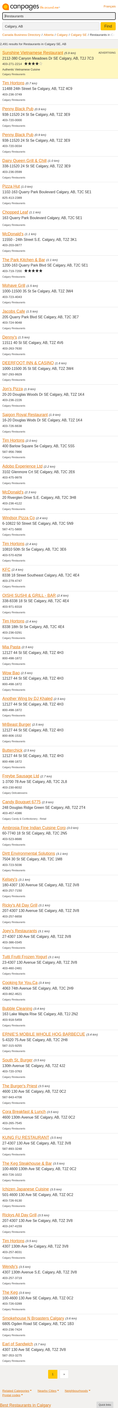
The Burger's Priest (19, 1086)
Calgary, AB (14, 26)
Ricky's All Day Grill (19, 905)
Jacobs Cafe (13, 311)
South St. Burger (17, 1060)
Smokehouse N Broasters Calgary (33, 1318)
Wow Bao (11, 673)
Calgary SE (79, 35)
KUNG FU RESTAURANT (25, 1137)
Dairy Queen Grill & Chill (24, 160)
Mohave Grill (13, 285)
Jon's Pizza (12, 389)
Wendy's (10, 1266)
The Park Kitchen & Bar (23, 260)
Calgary (62, 35)
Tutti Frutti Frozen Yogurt (24, 956)
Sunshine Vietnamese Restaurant (32, 52)
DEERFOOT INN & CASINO (28, 363)
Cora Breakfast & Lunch (24, 1111)
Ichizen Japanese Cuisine (25, 1189)
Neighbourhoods (76, 1391)
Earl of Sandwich (17, 1344)
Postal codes (11, 1395)
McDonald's (13, 234)
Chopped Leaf (15, 212)
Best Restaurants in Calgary (25, 1405)
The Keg (10, 1292)
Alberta (49, 35)
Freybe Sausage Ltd (20, 776)
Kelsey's (9, 879)
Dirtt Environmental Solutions (28, 853)
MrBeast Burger (16, 724)
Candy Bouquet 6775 (21, 802)
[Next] (64, 1374)
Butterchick (12, 750)
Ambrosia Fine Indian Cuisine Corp (34, 827)
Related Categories (15, 1391)
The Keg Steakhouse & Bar (27, 1163)
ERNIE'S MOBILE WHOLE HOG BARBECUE (43, 1034)
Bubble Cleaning (17, 1008)
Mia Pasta (11, 647)
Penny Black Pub (18, 109)
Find (108, 26)
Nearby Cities (46, 1391)
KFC (6, 569)
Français (110, 6)
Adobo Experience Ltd (22, 466)
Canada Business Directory (21, 35)
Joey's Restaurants (19, 931)
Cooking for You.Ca (19, 982)
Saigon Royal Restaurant (25, 414)
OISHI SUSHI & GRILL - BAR (29, 595)
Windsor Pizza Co (18, 517)
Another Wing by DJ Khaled (27, 698)
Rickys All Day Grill (19, 1215)
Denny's (9, 337)
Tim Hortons (13, 83)
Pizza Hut (11, 186)
